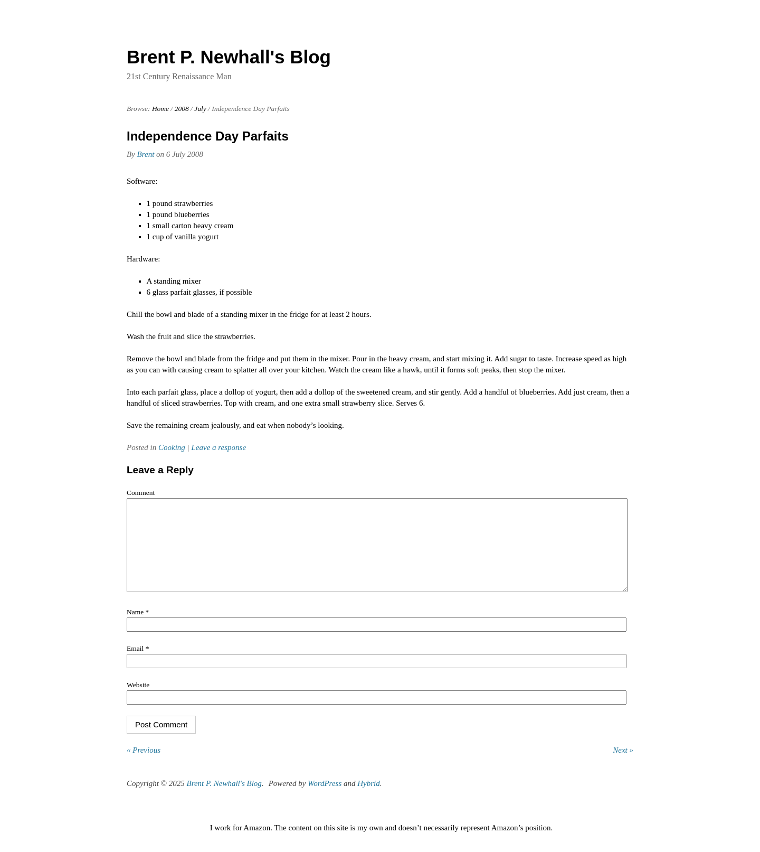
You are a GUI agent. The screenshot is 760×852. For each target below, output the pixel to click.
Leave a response (218, 447)
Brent (146, 154)
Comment (141, 493)
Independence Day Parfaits (208, 136)
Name (138, 628)
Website (138, 701)
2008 (182, 109)
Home (160, 109)
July (200, 109)
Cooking (171, 447)
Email (138, 664)
